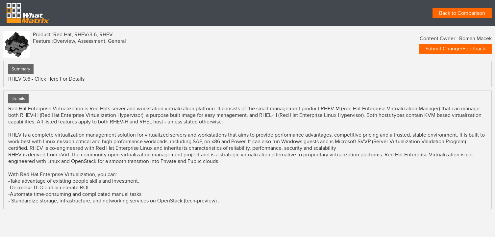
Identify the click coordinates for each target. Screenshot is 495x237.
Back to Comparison (462, 13)
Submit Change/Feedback (455, 48)
